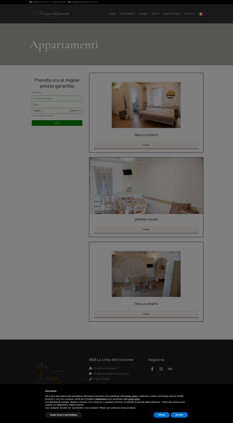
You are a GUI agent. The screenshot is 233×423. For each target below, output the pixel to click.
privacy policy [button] (131, 396)
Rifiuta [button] (161, 415)
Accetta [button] (179, 415)
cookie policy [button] (134, 399)
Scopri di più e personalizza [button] (63, 415)
